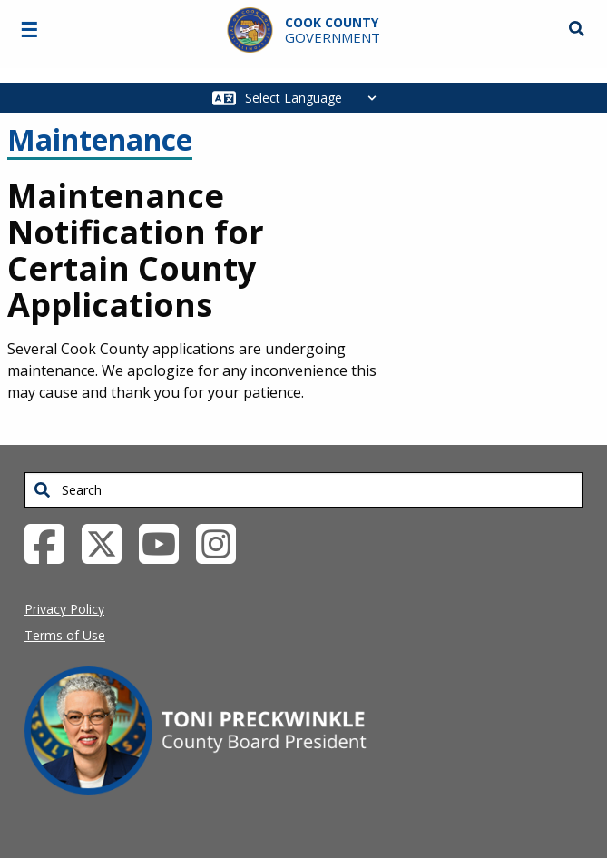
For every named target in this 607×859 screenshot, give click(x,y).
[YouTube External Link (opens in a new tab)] (165, 542)
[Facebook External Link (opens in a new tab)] (51, 542)
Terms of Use (64, 635)
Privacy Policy (64, 608)
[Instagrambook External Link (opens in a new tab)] (223, 542)
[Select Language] (315, 97)
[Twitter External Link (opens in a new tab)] (108, 542)
